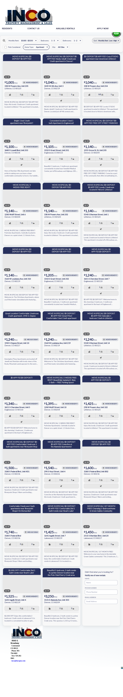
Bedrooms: (45, 41)
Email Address (90, 597)
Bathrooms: (67, 41)
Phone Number (91, 588)
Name (87, 578)
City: (53, 47)
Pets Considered (14, 47)
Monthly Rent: (14, 41)
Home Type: (29, 47)
